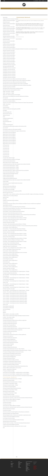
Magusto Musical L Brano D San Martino (9, 134)
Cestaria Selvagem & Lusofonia (8, 258)
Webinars (4, 310)
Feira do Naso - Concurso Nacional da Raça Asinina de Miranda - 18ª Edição (15, 217)
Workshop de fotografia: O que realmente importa (11, 413)
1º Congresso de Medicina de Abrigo (8, 394)
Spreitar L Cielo (5, 282)
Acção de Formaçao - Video (7, 333)
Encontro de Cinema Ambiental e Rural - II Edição (10, 172)
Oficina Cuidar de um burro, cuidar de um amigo (10, 162)
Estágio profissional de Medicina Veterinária (10, 178)
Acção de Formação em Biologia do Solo (9, 339)
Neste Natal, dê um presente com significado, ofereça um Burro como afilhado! (15, 83)
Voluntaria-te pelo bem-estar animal (9, 26)
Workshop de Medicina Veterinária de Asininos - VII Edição (12, 381)
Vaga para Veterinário (6, 115)
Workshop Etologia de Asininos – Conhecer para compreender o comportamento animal (17, 415)
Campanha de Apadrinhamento (8, 118)
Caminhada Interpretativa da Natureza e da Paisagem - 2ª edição (13, 239)
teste (4, 427)
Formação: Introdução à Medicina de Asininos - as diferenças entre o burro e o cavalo (16, 328)
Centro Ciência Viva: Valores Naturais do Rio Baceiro (11, 396)
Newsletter (43, 0)
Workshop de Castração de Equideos (9, 391)
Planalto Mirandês (28, 469)
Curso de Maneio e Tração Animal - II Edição (10, 393)
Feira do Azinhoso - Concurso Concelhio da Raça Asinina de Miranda (13, 211)
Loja (26, 462)
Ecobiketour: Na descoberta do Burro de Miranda (10, 200)
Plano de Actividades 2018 (7, 112)
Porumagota (5, 110)
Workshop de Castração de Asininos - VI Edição (10, 385)
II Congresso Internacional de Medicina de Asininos (11, 416)
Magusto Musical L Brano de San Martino (9, 132)
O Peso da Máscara (6, 276)
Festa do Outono (5, 105)
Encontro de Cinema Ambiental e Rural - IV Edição (11, 167)
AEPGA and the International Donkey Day (9, 186)
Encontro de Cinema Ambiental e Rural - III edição (11, 168)
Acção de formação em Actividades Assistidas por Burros (12, 353)
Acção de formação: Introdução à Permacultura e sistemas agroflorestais (14, 334)
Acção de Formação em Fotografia (8, 344)
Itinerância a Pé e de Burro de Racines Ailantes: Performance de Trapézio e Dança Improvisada (18, 102)
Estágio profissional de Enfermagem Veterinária (10, 173)
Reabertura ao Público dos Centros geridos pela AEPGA (11, 108)
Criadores (20, 8)
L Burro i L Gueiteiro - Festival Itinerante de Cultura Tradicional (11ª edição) (15, 301)
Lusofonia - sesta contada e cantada (8, 317)
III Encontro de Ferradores (7, 404)
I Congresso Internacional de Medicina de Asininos (11, 424)
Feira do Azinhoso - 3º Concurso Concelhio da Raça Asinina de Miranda (14, 228)
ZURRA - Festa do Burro (6, 104)
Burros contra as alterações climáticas (9, 101)
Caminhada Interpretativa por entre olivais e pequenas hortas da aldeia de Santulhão (16, 164)
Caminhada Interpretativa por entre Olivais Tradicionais (12, 209)
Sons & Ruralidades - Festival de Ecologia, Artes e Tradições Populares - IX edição (16, 287)
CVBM (27, 8)
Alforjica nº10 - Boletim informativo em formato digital (11, 94)
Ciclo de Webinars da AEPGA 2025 (8, 306)
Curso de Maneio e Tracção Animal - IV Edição (10, 383)
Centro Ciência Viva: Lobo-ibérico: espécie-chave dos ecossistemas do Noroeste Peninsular (17, 407)
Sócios (4, 116)
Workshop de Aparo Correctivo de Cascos (9, 421)
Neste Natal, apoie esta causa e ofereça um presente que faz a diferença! (14, 78)
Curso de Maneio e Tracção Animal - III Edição (10, 389)
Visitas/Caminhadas (28, 463)
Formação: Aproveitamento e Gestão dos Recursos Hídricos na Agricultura (14, 320)
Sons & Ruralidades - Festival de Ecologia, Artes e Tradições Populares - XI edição (16, 280)
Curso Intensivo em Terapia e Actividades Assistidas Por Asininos (13, 419)
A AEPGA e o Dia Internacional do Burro (9, 20)
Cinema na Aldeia (5, 181)
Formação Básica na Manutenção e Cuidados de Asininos (12, 361)
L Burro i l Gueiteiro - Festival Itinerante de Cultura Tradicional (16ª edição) (15, 293)
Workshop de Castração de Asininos (8, 380)
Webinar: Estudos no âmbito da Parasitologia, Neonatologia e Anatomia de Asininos (16, 315)
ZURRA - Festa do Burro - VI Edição (8, 91)
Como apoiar (35, 8)
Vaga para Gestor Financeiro (7, 113)
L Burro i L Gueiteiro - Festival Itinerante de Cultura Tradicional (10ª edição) (15, 303)
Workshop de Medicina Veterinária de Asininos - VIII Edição (12, 378)
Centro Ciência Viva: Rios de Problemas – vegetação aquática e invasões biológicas (16, 374)
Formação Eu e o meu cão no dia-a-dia (9, 69)
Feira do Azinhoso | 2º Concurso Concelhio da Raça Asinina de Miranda (14, 206)
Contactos (40, 0)
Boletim (4, 123)
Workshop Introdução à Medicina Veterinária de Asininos (12, 388)
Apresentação (5, 17)
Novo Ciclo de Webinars (6, 309)
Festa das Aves (5, 202)
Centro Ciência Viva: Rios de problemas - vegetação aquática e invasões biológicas (16, 372)
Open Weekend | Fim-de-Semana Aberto (9, 187)
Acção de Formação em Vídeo (7, 345)
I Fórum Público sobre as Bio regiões (8, 189)
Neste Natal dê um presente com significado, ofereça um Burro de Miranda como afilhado (17, 85)
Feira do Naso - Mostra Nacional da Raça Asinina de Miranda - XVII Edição (14, 224)
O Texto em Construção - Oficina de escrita (9, 377)
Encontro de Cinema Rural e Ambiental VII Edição (10, 255)
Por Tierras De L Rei (6, 145)
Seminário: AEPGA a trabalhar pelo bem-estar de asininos (12, 367)
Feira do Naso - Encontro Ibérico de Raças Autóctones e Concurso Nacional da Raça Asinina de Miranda (19, 214)
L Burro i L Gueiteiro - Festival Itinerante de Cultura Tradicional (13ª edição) (15, 298)
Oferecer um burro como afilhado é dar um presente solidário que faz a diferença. (16, 96)
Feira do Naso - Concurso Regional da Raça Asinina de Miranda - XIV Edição (15, 235)
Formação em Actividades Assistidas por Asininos (11, 359)
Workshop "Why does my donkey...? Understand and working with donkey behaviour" (16, 423)
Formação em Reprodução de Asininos (9, 358)
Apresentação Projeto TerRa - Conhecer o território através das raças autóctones (16, 170)
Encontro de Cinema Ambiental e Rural (9, 161)
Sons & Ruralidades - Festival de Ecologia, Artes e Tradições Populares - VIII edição (16, 290)
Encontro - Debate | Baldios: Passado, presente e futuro (12, 249)
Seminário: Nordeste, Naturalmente (8, 30)
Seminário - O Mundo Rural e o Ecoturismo (9, 369)
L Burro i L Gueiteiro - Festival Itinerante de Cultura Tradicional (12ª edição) (15, 299)
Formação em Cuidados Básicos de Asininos (10, 273)
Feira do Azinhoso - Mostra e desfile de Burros (10, 260)
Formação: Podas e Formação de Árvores (9, 325)
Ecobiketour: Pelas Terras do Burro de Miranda (10, 195)
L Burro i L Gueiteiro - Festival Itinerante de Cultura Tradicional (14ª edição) (15, 296)
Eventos (31, 8)
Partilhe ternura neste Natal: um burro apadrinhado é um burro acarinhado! (15, 252)
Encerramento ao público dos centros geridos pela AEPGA (12, 129)
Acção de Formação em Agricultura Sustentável (10, 342)
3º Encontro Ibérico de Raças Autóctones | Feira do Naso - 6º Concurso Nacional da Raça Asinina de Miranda (20, 225)
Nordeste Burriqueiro (6, 22)
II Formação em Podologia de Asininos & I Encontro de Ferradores (13, 351)
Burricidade (5, 198)
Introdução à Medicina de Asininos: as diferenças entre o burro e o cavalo (14, 426)
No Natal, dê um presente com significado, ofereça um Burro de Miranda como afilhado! (17, 80)
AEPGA (4, 0)
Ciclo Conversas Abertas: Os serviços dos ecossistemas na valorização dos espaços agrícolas (18, 375)
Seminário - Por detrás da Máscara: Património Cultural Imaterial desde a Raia (15, 366)
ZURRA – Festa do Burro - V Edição (8, 93)
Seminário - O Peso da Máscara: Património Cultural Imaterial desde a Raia (15, 292)
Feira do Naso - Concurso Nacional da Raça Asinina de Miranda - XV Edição (14, 233)
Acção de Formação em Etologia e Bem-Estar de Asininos (12, 355)
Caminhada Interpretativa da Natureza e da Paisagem (11, 159)
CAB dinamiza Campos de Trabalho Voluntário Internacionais (12, 183)
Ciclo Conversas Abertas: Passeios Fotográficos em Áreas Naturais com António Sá (16, 411)
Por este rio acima (6, 184)
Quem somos (36, 0)
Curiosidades (27, 467)
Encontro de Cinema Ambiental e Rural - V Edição (10, 165)
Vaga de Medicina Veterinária (7, 205)
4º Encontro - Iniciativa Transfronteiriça (9, 265)
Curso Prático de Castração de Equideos (9, 386)
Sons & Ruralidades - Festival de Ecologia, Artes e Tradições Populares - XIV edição (16, 271)
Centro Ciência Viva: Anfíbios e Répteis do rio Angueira (11, 399)
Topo (16, 456)
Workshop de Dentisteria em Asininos (9, 408)
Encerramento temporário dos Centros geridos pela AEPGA (12, 191)
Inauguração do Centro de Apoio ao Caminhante (10, 18)
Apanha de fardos (6, 197)
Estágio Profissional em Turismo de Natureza (10, 246)
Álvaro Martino (34, 462)
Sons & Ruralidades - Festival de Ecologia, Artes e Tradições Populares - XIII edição (16, 274)
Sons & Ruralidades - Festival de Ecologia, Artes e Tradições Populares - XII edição (16, 277)
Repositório (27, 468)
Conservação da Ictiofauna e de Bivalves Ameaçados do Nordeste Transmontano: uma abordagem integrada (20, 48)
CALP (29, 8)
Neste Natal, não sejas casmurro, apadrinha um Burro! (11, 90)
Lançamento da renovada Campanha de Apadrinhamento (12, 99)
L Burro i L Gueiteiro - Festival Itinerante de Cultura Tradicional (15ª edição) (15, 295)
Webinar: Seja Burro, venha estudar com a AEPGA (11, 314)
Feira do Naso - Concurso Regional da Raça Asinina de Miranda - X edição (14, 247)
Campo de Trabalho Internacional (8, 175)
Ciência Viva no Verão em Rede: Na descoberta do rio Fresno (12, 213)
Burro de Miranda (15, 8)
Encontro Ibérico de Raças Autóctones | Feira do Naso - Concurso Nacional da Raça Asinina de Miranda (19, 208)
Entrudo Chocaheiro (6, 107)
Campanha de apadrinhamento (8, 124)
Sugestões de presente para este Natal (9, 86)
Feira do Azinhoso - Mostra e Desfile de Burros (10, 220)
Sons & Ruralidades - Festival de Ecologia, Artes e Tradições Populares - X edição (15, 284)
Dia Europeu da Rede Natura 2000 (8, 66)
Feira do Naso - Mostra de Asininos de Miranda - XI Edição (12, 244)
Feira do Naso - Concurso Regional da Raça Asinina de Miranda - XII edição (14, 241)
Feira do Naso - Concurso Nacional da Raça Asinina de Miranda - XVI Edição (15, 230)
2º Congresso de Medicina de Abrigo (8, 370)
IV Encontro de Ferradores (7, 402)
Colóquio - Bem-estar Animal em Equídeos (9, 400)
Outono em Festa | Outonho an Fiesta (9, 236)
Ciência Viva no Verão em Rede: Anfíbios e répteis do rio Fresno (13, 216)
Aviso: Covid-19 (5, 127)
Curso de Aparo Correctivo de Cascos (9, 418)
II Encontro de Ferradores (7, 410)
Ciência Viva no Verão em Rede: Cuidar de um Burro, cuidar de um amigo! (14, 219)
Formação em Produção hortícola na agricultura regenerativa (12, 329)
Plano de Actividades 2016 (7, 121)
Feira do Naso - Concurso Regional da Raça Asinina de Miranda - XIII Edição (15, 238)
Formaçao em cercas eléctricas (8, 336)
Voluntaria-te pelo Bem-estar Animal (9, 268)
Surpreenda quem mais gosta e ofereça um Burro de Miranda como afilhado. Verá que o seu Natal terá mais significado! (22, 203)
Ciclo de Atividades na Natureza (8, 318)
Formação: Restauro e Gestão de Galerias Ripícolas (11, 243)
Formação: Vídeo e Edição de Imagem (9, 157)
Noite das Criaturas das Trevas (8, 192)
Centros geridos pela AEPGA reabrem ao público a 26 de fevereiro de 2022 (14, 126)
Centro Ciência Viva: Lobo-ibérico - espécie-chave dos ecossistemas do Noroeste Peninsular (17, 397)
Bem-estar (24, 8)
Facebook (12, 466)
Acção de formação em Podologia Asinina (9, 356)
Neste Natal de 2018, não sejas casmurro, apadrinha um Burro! (13, 88)
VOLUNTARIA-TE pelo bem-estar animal (9, 64)
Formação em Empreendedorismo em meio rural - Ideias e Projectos (13, 348)
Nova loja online (5, 97)
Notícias (27, 466)
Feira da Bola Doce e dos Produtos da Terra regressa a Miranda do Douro (14, 131)
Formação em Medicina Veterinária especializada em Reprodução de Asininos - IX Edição (17, 350)
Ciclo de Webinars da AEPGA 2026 (8, 279)
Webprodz (35, 463)
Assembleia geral (5, 119)
